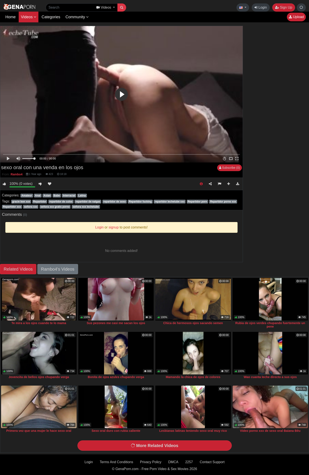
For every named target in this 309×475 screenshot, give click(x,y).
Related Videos (18, 269)
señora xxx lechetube (86, 206)
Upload (296, 17)
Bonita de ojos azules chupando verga (116, 377)
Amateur (26, 195)
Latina (82, 195)
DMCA (173, 462)
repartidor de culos (61, 201)
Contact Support (212, 462)
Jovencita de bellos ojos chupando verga (39, 377)
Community (77, 17)
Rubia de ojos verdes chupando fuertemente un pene (270, 324)
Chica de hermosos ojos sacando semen (193, 323)
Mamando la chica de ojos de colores (193, 377)
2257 (189, 462)
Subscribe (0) (229, 167)
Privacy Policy (150, 462)
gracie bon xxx (21, 201)
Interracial (69, 195)
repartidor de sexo (114, 201)
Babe (57, 195)
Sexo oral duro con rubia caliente (116, 430)
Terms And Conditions (116, 462)
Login (260, 7)
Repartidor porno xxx (223, 201)
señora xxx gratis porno (55, 206)
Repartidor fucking (140, 201)
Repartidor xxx (12, 206)
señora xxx (31, 206)
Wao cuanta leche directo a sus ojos (270, 377)
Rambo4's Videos (57, 269)
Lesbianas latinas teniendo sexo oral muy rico (193, 430)
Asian (47, 195)
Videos (28, 17)
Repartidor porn (197, 201)
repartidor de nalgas (88, 201)
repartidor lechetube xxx (170, 201)
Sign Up (283, 7)
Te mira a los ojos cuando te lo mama (38, 323)
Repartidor (39, 201)
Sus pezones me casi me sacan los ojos (116, 323)
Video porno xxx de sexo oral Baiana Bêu (270, 430)
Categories (51, 17)
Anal (38, 195)
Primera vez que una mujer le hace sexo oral (38, 430)
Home (10, 17)
